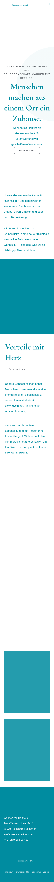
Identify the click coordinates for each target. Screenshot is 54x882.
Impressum (9, 872)
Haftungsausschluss (22, 872)
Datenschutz (36, 872)
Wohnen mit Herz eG (20, 5)
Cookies (46, 872)
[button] (49, 4)
